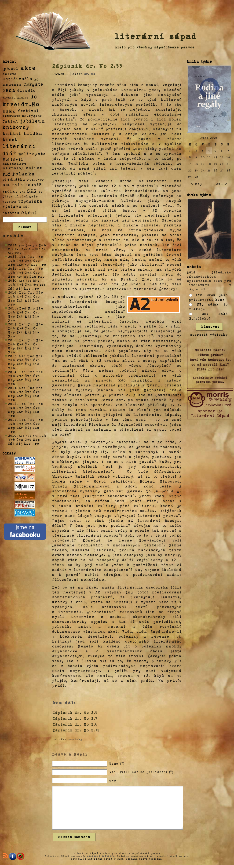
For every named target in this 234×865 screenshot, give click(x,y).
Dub (42, 245)
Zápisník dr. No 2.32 (76, 730)
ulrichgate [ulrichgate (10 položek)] (26, 196)
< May (196, 184)
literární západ (156, 36)
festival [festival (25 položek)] (28, 110)
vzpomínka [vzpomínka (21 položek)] (30, 201)
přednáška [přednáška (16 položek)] (14, 179)
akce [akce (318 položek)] (28, 67)
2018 (12, 308)
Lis (34, 264)
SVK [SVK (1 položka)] (22, 191)
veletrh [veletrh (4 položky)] (9, 201)
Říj (19, 288)
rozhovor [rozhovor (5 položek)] (35, 179)
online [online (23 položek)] (34, 167)
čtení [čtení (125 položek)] (29, 212)
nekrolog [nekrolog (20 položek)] (13, 167)
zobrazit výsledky (209, 334)
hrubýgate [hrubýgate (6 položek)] (32, 115)
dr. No (89, 74)
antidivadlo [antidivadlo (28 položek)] (17, 78)
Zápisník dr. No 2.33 (87, 65)
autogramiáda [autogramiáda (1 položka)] (12, 84)
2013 (12, 388)
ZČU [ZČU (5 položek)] (26, 206)
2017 (12, 324)
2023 (12, 245)
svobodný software (101, 855)
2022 (12, 256)
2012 (12, 404)
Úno (31, 256)
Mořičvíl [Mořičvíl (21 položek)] (13, 159)
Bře (39, 256)
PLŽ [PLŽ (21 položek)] (7, 173)
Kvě (20, 260)
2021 (12, 268)
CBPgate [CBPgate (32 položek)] (33, 84)
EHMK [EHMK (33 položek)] (9, 110)
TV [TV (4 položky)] (41, 191)
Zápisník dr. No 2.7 (75, 718)
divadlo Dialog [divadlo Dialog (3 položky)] (16, 97)
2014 (12, 372)
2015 (12, 356)
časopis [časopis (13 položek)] (11, 213)
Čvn (28, 260)
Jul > (221, 184)
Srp (11, 264)
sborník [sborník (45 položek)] (13, 184)
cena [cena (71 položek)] (9, 90)
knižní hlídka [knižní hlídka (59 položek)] (23, 133)
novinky (75, 739)
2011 (12, 420)
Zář (20, 264)
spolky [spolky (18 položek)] (10, 191)
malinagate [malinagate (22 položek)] (32, 153)
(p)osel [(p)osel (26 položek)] (10, 68)
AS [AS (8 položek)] (36, 79)
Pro (18, 252)
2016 (12, 340)
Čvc (36, 260)
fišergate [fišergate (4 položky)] (11, 115)
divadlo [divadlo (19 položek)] (26, 90)
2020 (12, 280)
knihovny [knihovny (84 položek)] (16, 127)
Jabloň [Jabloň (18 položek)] (10, 121)
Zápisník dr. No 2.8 (75, 712)
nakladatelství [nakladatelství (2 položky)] (15, 163)
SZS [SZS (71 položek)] (32, 191)
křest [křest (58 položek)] (10, 139)
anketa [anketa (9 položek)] (10, 74)
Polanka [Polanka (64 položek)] (23, 174)
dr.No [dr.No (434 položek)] (30, 104)
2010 (12, 435)
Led (22, 256)
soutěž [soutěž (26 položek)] (34, 184)
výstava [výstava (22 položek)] (12, 206)
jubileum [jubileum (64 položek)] (32, 121)
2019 (12, 292)
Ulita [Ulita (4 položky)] (8, 196)
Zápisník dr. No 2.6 (75, 724)
